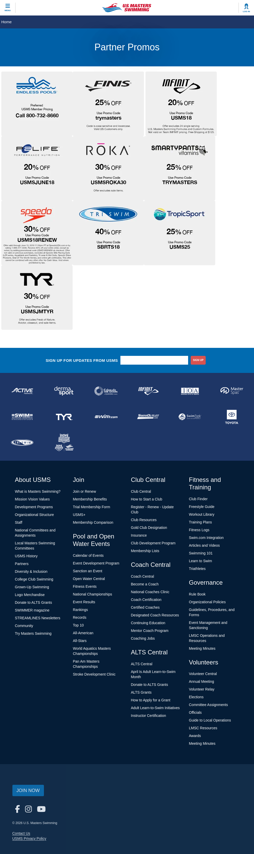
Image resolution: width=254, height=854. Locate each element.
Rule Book (197, 594)
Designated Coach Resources (155, 615)
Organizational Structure (34, 515)
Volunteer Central (203, 674)
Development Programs (34, 507)
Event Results (84, 602)
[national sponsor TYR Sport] (64, 416)
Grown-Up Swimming (32, 587)
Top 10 (78, 625)
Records (79, 617)
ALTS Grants (141, 692)
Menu (8, 10)
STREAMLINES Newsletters (37, 618)
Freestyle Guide (201, 507)
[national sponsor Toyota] (231, 416)
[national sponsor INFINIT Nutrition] (147, 391)
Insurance (139, 535)
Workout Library (201, 514)
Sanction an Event (87, 571)
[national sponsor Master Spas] (231, 391)
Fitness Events (85, 586)
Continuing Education (148, 623)
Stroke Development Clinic (94, 674)
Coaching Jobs (143, 638)
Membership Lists (145, 551)
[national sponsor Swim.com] (106, 416)
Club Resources (144, 520)
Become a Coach (145, 584)
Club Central (141, 491)
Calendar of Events (88, 555)
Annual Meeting (201, 681)
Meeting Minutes (202, 648)
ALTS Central (141, 664)
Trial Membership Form (91, 507)
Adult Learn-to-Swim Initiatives (155, 708)
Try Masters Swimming (33, 633)
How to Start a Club (146, 499)
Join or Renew (84, 491)
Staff (18, 522)
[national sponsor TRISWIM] (22, 442)
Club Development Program (153, 543)
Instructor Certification (148, 716)
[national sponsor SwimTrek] (190, 416)
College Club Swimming (34, 579)
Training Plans (200, 522)
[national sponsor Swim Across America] (22, 416)
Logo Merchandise (30, 595)
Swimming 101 (201, 553)
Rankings (80, 610)
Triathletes (197, 569)
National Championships (92, 594)
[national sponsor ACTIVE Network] (22, 391)
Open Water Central (89, 579)
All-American (83, 633)
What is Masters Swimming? (38, 491)
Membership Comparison (93, 522)
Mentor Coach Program (150, 631)
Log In (246, 11)
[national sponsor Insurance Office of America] (190, 391)
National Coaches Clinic (150, 592)
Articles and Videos (204, 545)
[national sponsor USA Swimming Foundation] (64, 442)
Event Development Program (96, 563)
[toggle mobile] (8, 8)
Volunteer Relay (201, 689)
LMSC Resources (203, 728)
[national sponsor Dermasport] (64, 391)
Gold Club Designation (149, 528)
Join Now (28, 790)
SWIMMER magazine (32, 610)
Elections (196, 697)
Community (24, 626)
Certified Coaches (145, 607)
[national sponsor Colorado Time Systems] (106, 391)
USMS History (26, 556)
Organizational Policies (207, 602)
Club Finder (198, 499)
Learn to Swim (200, 561)
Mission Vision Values (32, 499)
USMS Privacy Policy (29, 838)
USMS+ (79, 515)
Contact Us (21, 833)
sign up (198, 360)
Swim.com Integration (206, 538)
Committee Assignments (208, 705)
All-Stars (80, 641)
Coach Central (142, 576)
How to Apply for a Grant (151, 700)
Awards (195, 736)
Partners (22, 564)
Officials (195, 712)
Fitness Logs (199, 530)
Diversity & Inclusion (31, 571)
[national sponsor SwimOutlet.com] (147, 416)
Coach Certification (146, 600)
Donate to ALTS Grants (33, 602)
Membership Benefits (90, 499)
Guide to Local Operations (210, 720)
